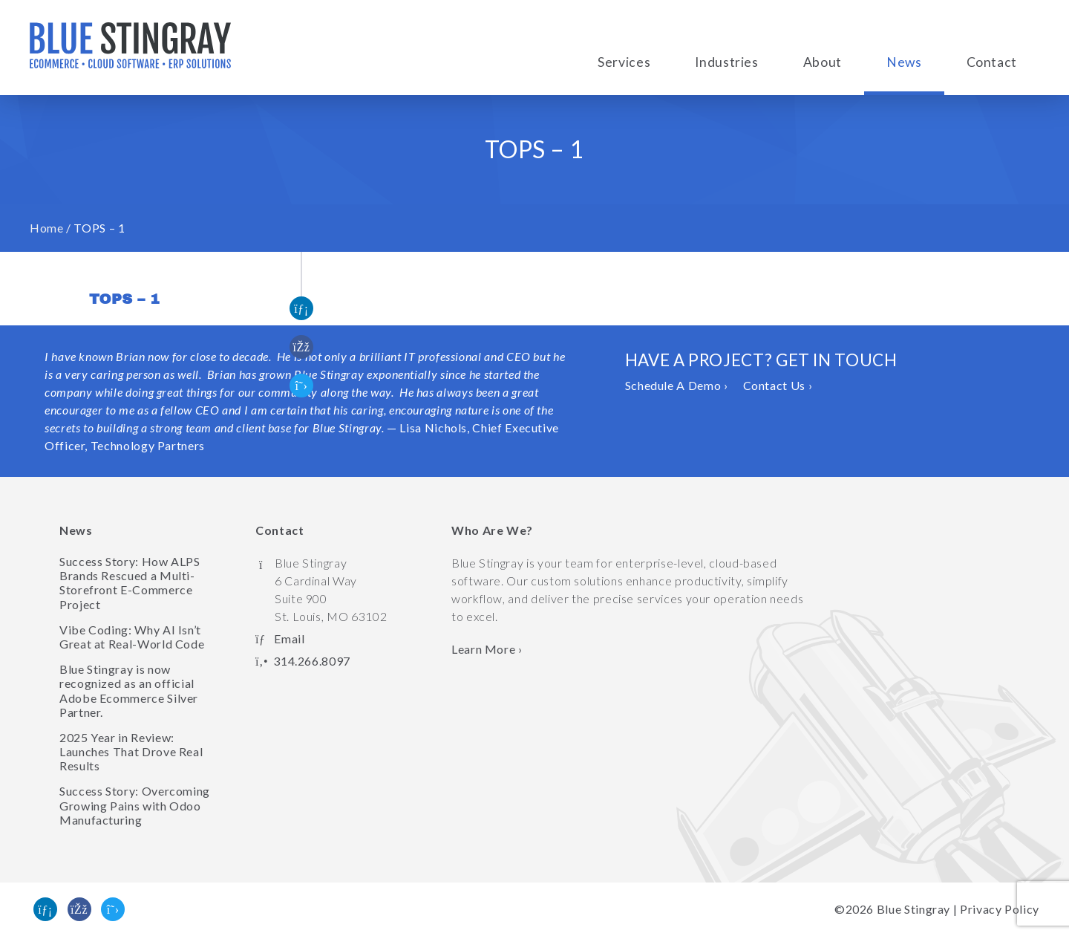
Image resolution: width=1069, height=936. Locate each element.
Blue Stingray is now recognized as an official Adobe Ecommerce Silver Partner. (128, 690)
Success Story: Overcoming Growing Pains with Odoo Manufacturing (134, 805)
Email (289, 638)
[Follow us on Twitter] (113, 909)
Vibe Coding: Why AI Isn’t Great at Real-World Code (131, 637)
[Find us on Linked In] (45, 909)
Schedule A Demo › (676, 385)
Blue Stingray (913, 909)
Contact (992, 62)
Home (47, 228)
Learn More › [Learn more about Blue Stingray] (487, 649)
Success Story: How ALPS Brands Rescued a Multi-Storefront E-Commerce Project (129, 582)
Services (624, 62)
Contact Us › (778, 385)
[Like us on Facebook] (79, 909)
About (822, 62)
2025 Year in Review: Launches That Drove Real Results (131, 751)
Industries (726, 62)
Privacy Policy (999, 909)
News (904, 62)
